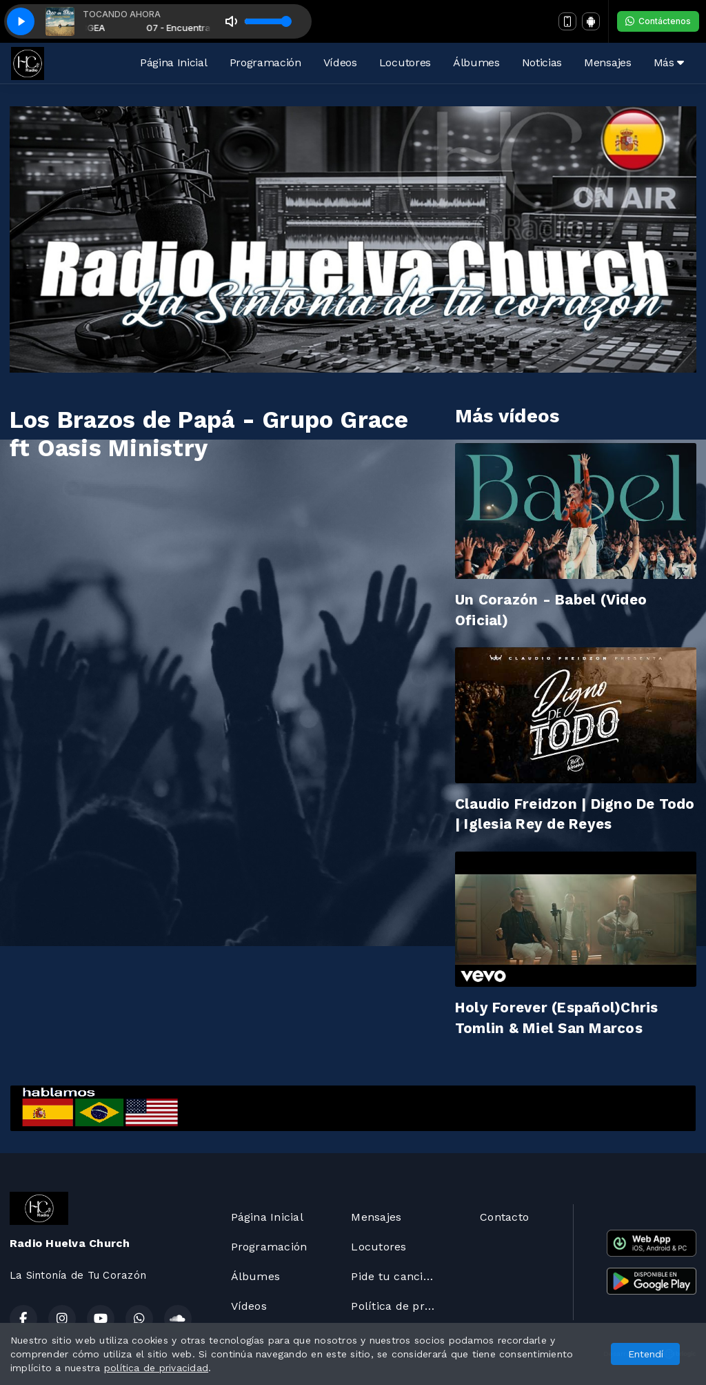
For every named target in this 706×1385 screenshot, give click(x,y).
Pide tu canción (393, 1276)
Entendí (645, 1353)
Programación (265, 62)
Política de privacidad (399, 1306)
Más (669, 62)
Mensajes (607, 62)
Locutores (405, 62)
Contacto (504, 1217)
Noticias (542, 62)
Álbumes (476, 62)
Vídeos (340, 62)
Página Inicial (174, 62)
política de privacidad (156, 1367)
